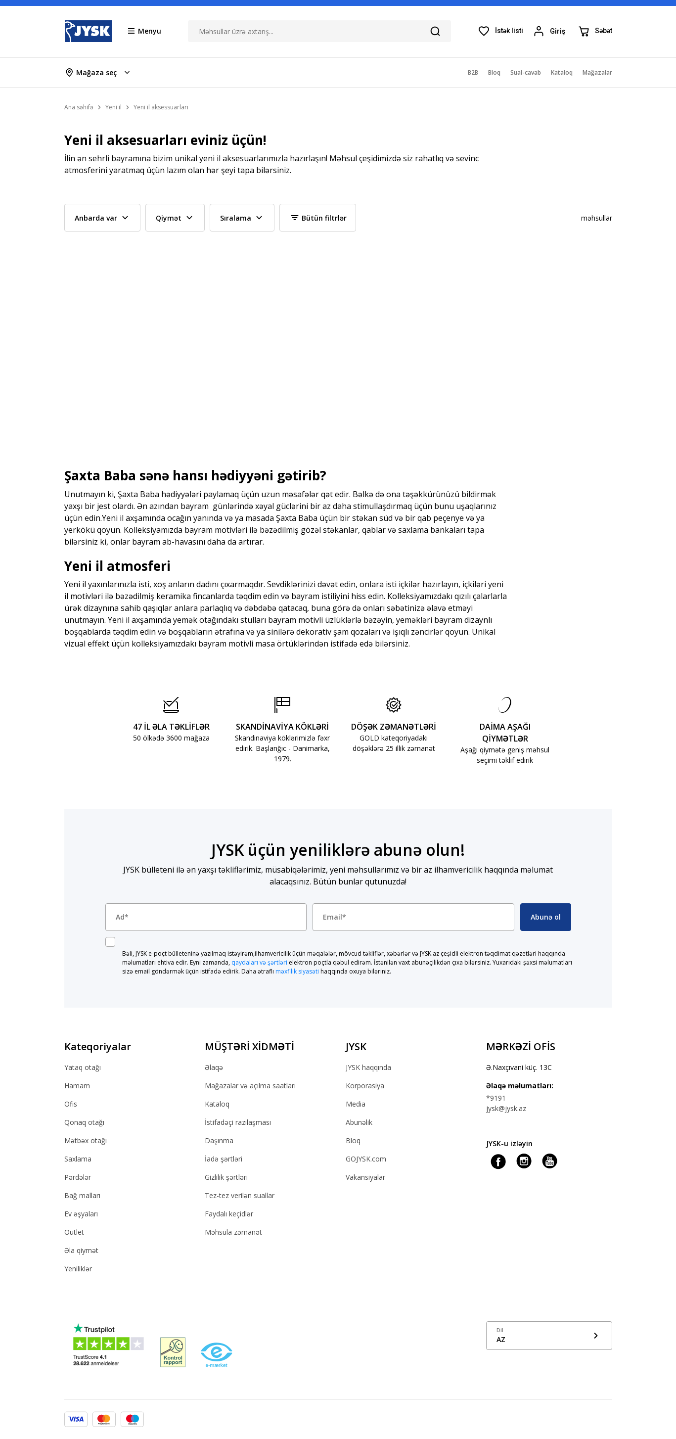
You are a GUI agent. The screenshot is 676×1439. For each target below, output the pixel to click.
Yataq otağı (82, 1067)
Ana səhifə (78, 107)
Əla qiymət (81, 1250)
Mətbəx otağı (85, 1140)
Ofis (70, 1104)
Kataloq (217, 1104)
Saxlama (77, 1158)
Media (355, 1104)
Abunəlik (359, 1122)
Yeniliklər (78, 1268)
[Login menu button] (550, 31)
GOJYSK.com (366, 1158)
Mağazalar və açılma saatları (250, 1085)
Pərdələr (77, 1177)
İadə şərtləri (223, 1158)
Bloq (353, 1140)
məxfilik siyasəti (297, 971)
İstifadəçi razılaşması (238, 1122)
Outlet (74, 1232)
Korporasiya (365, 1085)
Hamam (77, 1085)
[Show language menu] (549, 1335)
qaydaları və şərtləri (259, 962)
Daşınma (219, 1140)
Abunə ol (546, 917)
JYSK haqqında (368, 1067)
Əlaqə (214, 1067)
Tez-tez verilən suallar (239, 1195)
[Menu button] (144, 31)
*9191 (496, 1098)
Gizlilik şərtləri (226, 1177)
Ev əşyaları (81, 1213)
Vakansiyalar (365, 1177)
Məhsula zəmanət (233, 1232)
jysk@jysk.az (506, 1108)
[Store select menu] (98, 72)
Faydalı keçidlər (229, 1213)
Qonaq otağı (84, 1122)
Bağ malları (82, 1195)
